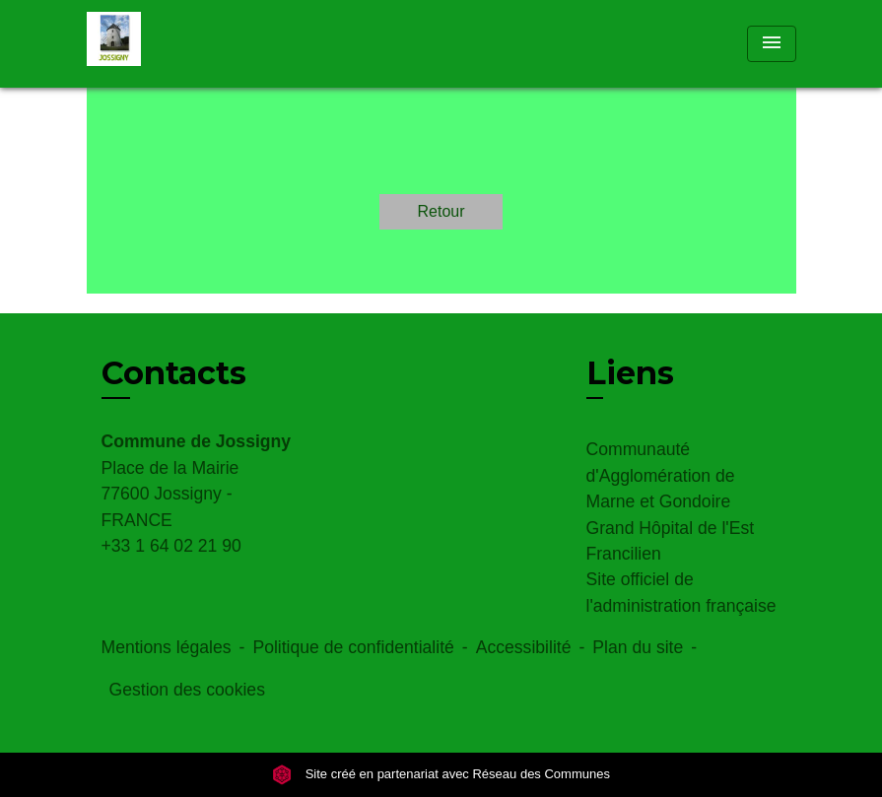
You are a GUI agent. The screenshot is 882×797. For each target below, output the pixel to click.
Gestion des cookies (187, 689)
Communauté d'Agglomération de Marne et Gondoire (660, 475)
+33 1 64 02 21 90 (171, 546)
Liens (630, 373)
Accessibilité (524, 647)
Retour (440, 211)
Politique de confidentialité (352, 647)
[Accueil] (210, 44)
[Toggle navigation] (771, 44)
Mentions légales (167, 647)
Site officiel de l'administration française (681, 592)
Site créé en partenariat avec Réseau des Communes (441, 774)
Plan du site (637, 647)
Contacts (174, 373)
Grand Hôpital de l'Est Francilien (670, 541)
